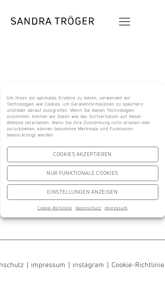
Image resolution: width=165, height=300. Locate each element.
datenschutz (88, 208)
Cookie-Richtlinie (54, 208)
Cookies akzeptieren (82, 154)
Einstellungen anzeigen (82, 191)
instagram (88, 265)
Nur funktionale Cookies (82, 173)
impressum (116, 208)
